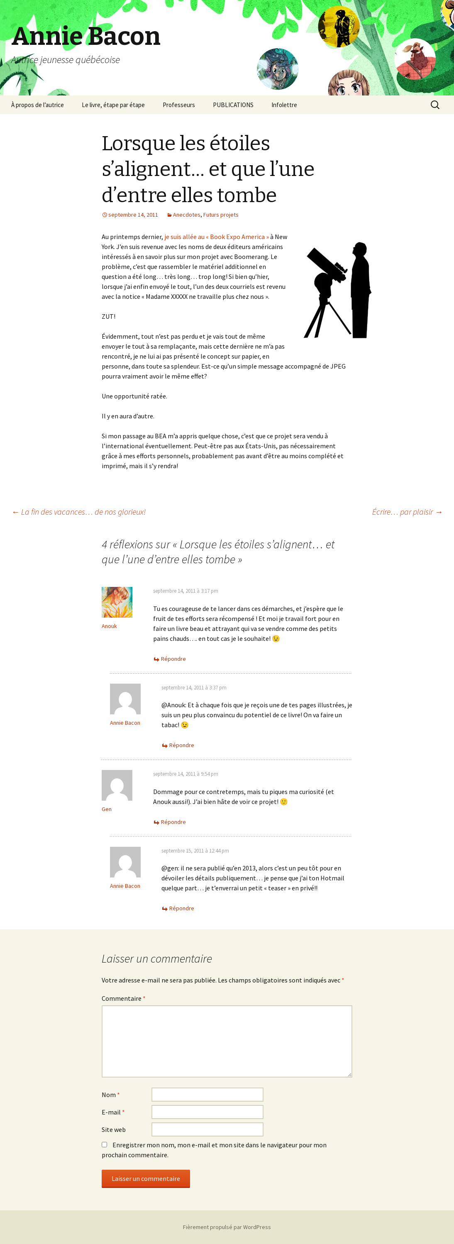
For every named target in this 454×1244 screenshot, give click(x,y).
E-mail (113, 1112)
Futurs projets (221, 214)
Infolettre (284, 105)
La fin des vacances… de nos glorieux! (78, 511)
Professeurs (179, 105)
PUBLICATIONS (233, 105)
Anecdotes (186, 214)
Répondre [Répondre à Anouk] (173, 658)
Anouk (109, 626)
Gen (107, 809)
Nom (111, 1094)
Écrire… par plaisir (407, 511)
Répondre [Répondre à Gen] (173, 822)
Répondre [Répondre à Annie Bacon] (181, 745)
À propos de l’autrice (37, 105)
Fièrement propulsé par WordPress (227, 1227)
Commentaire (124, 998)
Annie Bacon (125, 722)
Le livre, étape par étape (113, 105)
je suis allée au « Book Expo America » (216, 236)
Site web (114, 1129)
